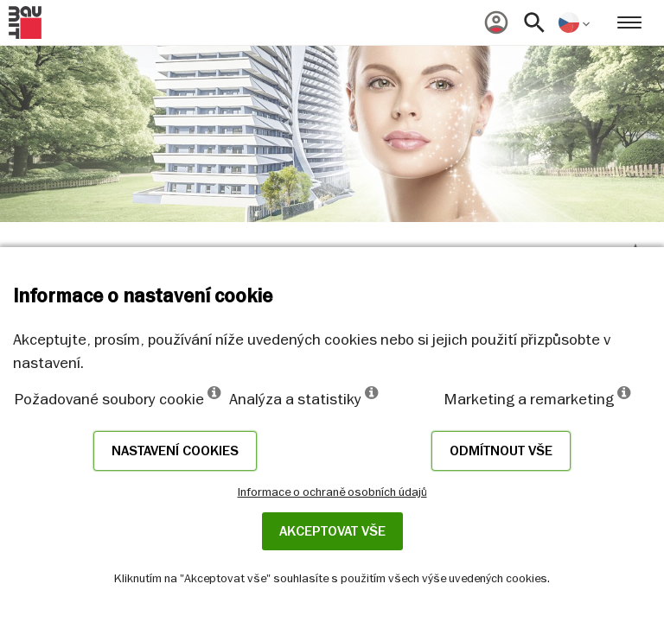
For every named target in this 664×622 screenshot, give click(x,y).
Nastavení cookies (175, 451)
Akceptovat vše (332, 531)
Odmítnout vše (501, 451)
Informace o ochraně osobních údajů (332, 491)
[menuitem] (496, 22)
